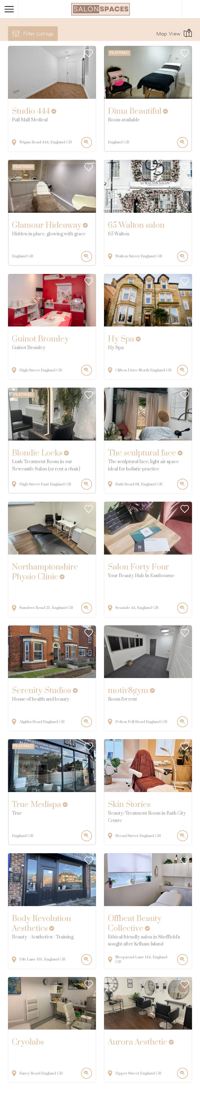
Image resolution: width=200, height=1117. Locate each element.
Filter (38, 34)
